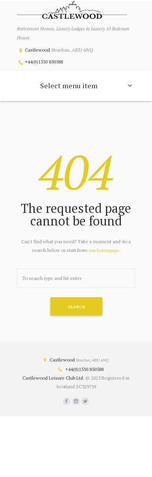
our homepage (104, 250)
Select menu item (69, 85)
